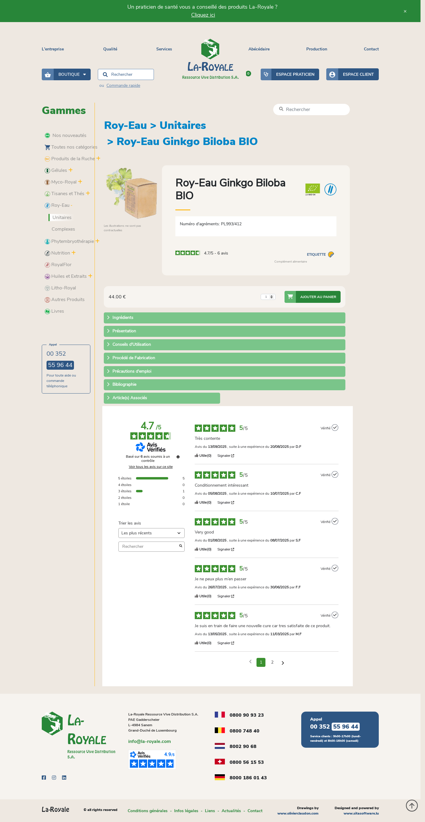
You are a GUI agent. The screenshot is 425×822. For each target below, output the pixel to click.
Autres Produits (65, 299)
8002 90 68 (243, 746)
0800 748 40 (244, 731)
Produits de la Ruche (70, 158)
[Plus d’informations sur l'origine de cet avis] (335, 427)
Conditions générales (148, 811)
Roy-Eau (57, 205)
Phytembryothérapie (69, 241)
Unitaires (62, 217)
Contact (371, 49)
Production (316, 49)
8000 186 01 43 (248, 778)
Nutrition (57, 253)
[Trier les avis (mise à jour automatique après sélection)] (151, 533)
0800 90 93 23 (247, 715)
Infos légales (186, 811)
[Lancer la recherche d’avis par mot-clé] (180, 546)
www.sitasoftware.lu (361, 813)
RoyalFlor (58, 264)
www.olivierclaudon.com (298, 813)
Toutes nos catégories (71, 147)
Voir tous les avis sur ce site (151, 467)
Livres (54, 311)
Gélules (56, 170)
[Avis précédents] (250, 662)
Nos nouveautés (65, 135)
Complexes (63, 229)
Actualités (231, 811)
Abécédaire (259, 49)
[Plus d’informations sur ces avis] (178, 456)
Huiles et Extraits (66, 276)
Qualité (110, 49)
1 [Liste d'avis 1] (261, 662)
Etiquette (320, 254)
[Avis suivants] (283, 662)
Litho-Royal (60, 288)
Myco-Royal (61, 182)
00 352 (60, 360)
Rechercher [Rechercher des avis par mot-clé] (148, 546)
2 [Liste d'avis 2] (272, 662)
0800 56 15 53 (247, 762)
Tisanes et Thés (64, 193)
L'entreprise (53, 49)
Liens (210, 811)
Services (164, 49)
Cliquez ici (203, 14)
